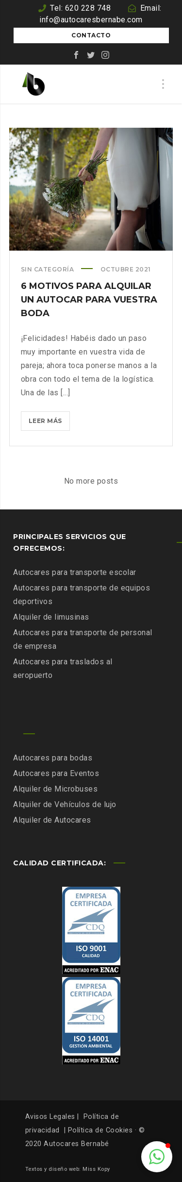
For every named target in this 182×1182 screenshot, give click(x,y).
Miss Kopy (96, 1169)
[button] (156, 1156)
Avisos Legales (50, 1117)
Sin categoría (47, 269)
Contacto (91, 35)
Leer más (49, 423)
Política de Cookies (100, 1130)
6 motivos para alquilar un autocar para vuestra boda (89, 300)
